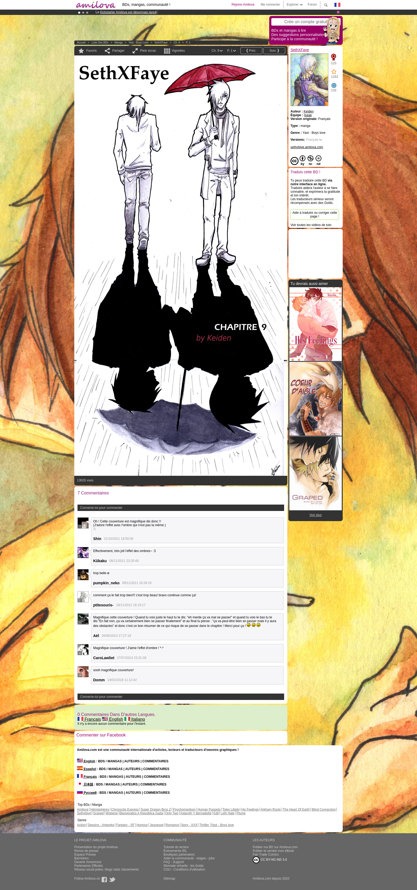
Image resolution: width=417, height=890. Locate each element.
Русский (87, 793)
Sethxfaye (84, 813)
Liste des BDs (100, 42)
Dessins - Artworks (101, 825)
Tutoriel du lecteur (176, 847)
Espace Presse (85, 854)
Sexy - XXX (189, 825)
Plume (241, 813)
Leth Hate (228, 813)
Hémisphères (99, 809)
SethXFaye (160, 42)
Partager (118, 51)
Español (86, 769)
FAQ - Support (173, 862)
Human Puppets (209, 809)
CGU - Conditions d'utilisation (184, 869)
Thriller (204, 825)
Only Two (171, 813)
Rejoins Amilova (243, 4)
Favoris (91, 51)
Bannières (81, 858)
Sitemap (169, 878)
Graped (98, 813)
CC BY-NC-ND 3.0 (270, 859)
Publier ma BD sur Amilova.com (275, 847)
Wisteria (111, 813)
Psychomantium (184, 809)
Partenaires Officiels (88, 866)
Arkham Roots (271, 809)
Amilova (82, 809)
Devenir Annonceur (87, 862)
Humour (142, 825)
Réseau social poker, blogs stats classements (106, 869)
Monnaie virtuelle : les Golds (183, 866)
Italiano (134, 719)
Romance (172, 825)
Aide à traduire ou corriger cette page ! (314, 214)
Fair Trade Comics (266, 854)
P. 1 (188, 42)
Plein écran (148, 51)
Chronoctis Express (125, 809)
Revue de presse (86, 851)
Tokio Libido (230, 809)
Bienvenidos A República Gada (141, 813)
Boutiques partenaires (179, 854)
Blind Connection (324, 809)
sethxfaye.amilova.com (307, 147)
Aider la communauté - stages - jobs (189, 858)
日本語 (85, 784)
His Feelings (250, 809)
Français (89, 719)
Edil (216, 813)
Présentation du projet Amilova (96, 847)
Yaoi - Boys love (139, 42)
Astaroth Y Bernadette (195, 813)
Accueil (81, 42)
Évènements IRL (175, 851)
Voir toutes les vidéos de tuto (311, 225)
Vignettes (178, 51)
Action (81, 825)
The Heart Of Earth (296, 809)
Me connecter (270, 4)
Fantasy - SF (125, 825)
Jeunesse (156, 825)
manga (119, 42)
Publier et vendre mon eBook (273, 851)
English (112, 719)
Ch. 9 (177, 42)
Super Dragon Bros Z (156, 809)
